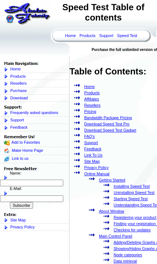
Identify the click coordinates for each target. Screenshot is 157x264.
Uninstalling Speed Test (134, 192)
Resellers (15, 83)
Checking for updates (132, 230)
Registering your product (135, 217)
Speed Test (127, 35)
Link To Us (93, 155)
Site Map (15, 220)
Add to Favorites (22, 143)
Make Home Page (23, 151)
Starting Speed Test (131, 199)
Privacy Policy (19, 227)
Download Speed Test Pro (106, 124)
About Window (111, 211)
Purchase (15, 90)
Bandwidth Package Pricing (108, 117)
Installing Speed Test (132, 186)
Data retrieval (125, 261)
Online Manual (97, 174)
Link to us (16, 159)
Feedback (16, 127)
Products (87, 35)
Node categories (128, 255)
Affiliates (91, 99)
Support (106, 35)
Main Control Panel (115, 236)
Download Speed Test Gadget (110, 130)
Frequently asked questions (31, 112)
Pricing (90, 111)
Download (16, 98)
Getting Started (112, 180)
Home (70, 35)
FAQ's (89, 136)
